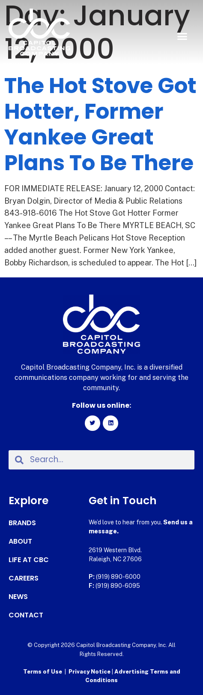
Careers (24, 578)
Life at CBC (29, 560)
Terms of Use (42, 671)
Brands (22, 523)
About (20, 541)
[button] (182, 36)
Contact (26, 615)
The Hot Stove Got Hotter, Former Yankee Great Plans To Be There (100, 124)
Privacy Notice (90, 671)
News (18, 597)
